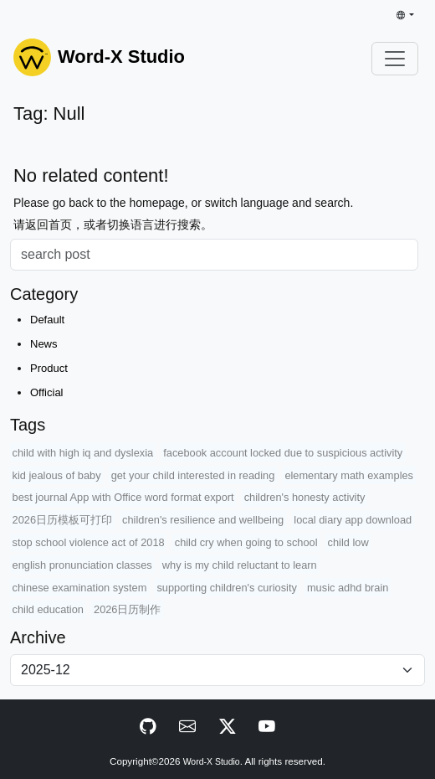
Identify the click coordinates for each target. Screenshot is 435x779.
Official (47, 392)
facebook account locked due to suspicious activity (282, 452)
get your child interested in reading (193, 475)
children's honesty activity (305, 497)
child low (348, 542)
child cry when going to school (246, 542)
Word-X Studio (211, 761)
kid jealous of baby (57, 475)
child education (48, 609)
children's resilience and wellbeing (203, 519)
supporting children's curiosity (226, 587)
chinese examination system (80, 587)
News (44, 344)
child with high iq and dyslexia (83, 452)
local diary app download (353, 519)
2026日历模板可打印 (62, 519)
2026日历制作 (127, 609)
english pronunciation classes (82, 565)
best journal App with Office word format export (123, 497)
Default (47, 319)
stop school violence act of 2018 (89, 542)
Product (49, 368)
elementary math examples (348, 475)
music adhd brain (347, 587)
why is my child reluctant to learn (239, 565)
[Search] (214, 255)
